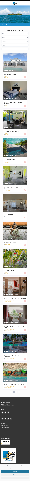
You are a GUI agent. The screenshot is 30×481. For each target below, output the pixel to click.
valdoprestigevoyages (5, 405)
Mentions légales (5, 434)
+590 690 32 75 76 (4, 404)
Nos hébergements (5, 427)
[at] (9, 405)
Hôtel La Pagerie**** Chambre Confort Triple (14, 327)
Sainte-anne (7, 133)
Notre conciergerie (5, 429)
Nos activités (4, 431)
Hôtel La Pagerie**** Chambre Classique (15, 298)
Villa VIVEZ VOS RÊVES (10, 74)
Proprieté (8, 77)
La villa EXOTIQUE (9, 270)
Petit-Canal (7, 216)
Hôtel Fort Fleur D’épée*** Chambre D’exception (13, 103)
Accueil (3, 423)
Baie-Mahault (7, 244)
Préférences (15, 478)
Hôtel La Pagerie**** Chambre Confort (14, 384)
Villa (6, 77)
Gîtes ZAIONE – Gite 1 (10, 242)
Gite (5, 134)
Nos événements (5, 425)
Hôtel (6, 106)
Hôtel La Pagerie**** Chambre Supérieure (12, 356)
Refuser (15, 474)
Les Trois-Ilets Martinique (9, 300)
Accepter (15, 471)
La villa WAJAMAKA (9, 159)
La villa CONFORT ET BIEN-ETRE (12, 187)
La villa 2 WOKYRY (9, 215)
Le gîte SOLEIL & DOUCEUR (11, 131)
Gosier (6, 105)
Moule (6, 76)
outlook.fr (12, 405)
